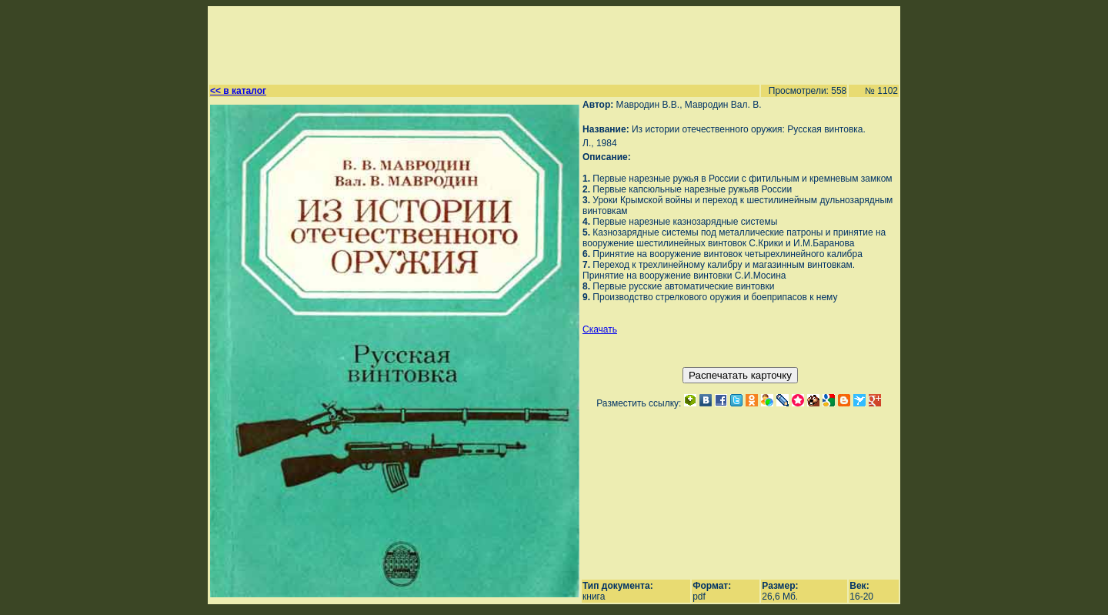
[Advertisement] (547, 43)
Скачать (599, 329)
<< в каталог (238, 90)
